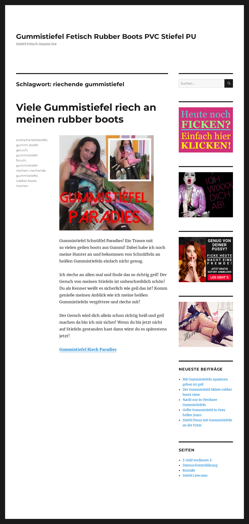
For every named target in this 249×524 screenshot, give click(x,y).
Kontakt (189, 470)
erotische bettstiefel (31, 140)
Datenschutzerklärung (200, 465)
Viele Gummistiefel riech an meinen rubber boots (86, 113)
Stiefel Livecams (195, 475)
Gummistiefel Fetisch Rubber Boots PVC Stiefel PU (106, 36)
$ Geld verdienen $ (197, 460)
